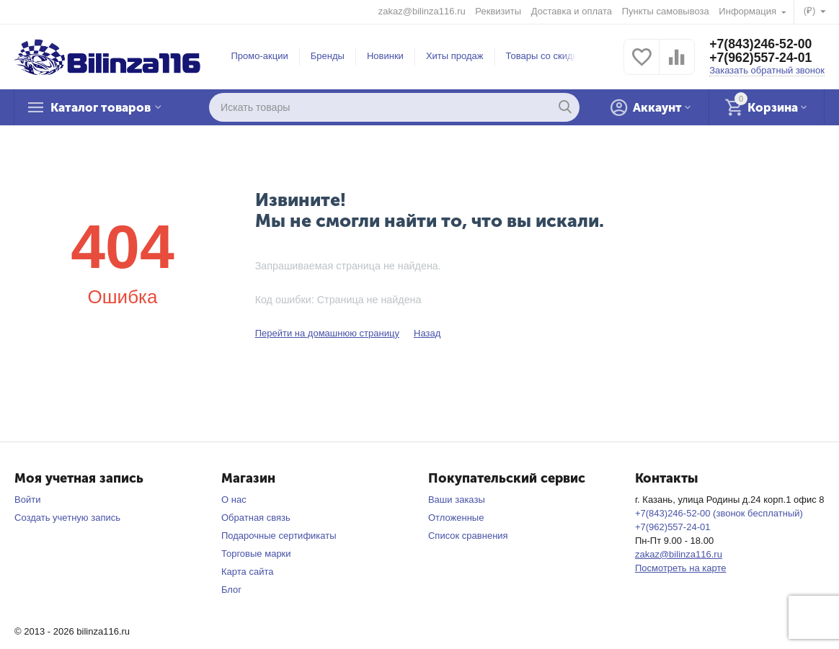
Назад (427, 333)
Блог (231, 589)
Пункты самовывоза (665, 11)
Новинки (385, 55)
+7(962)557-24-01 (761, 58)
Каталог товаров (104, 107)
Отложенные (456, 517)
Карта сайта (247, 571)
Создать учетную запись (67, 517)
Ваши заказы (456, 499)
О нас (234, 499)
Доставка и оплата (571, 11)
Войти (27, 499)
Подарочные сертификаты (279, 535)
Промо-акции (259, 55)
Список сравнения (468, 535)
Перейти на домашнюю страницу (327, 333)
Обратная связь (255, 517)
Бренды (328, 55)
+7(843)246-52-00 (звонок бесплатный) (719, 513)
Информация (748, 11)
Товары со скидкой (546, 55)
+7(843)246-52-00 (761, 44)
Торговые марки (256, 553)
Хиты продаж (455, 55)
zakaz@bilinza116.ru (422, 11)
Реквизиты (498, 11)
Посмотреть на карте (681, 568)
